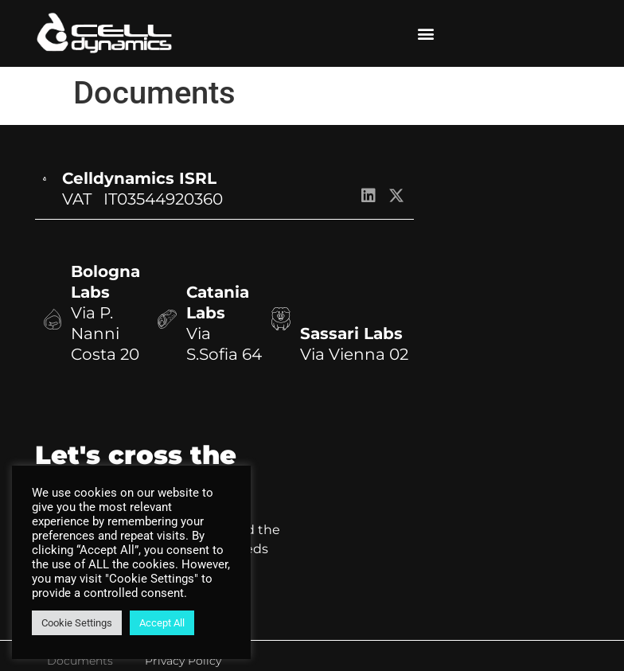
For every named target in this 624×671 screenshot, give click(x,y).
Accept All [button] (162, 623)
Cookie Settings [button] (76, 623)
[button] (425, 34)
